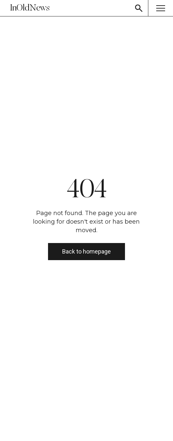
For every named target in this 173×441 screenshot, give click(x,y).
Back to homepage (86, 251)
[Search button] (139, 8)
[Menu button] (160, 8)
